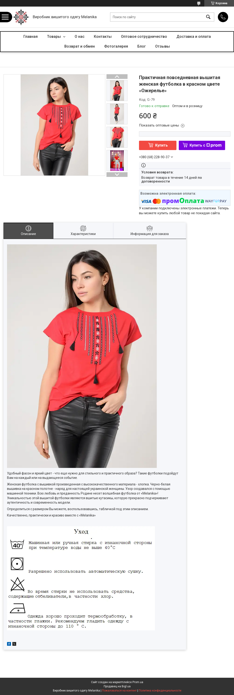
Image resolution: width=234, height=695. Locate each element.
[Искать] (208, 17)
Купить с (206, 145)
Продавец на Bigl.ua (117, 686)
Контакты (103, 36)
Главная (30, 36)
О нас (79, 36)
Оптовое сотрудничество (144, 36)
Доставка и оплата (193, 36)
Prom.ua (137, 682)
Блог (141, 46)
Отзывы (162, 46)
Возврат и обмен (79, 46)
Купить (161, 145)
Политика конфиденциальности (160, 690)
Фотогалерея (116, 46)
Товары (54, 36)
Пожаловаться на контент (119, 690)
